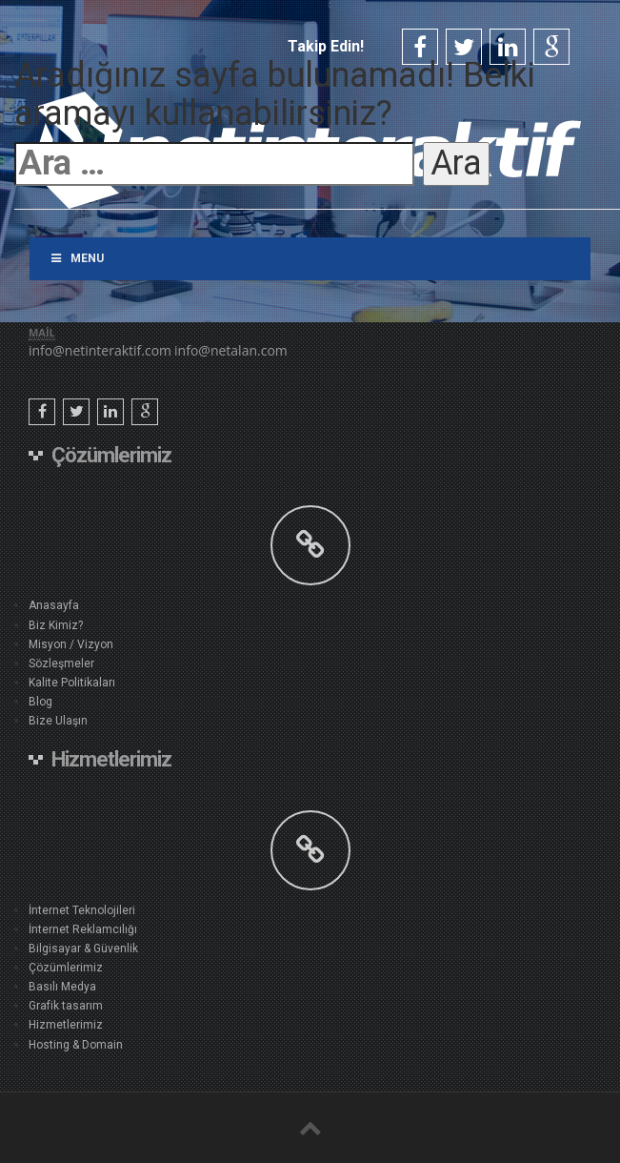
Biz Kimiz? (56, 625)
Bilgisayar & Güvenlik (83, 948)
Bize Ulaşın (58, 720)
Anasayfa (54, 605)
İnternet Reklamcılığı (83, 929)
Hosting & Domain (76, 1044)
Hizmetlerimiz (66, 1024)
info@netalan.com (231, 350)
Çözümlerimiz (66, 967)
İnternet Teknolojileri (82, 910)
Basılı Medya (62, 986)
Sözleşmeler (61, 663)
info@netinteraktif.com (100, 350)
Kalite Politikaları (72, 682)
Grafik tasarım (66, 1005)
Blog (40, 701)
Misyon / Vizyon (71, 644)
